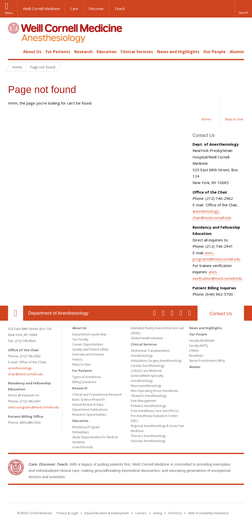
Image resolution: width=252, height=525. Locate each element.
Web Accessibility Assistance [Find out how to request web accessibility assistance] (208, 513)
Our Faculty (80, 339)
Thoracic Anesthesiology (148, 436)
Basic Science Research (88, 399)
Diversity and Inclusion (88, 354)
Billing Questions (84, 382)
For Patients (58, 51)
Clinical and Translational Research (97, 394)
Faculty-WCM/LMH (202, 340)
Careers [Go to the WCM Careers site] (141, 513)
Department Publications (90, 409)
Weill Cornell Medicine (41, 8)
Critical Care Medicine (146, 371)
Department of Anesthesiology (58, 313)
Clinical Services (136, 51)
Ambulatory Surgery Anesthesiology (156, 361)
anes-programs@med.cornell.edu (33, 407)
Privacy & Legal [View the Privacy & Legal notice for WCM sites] (67, 513)
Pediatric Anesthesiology (148, 406)
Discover (96, 8)
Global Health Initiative (147, 338)
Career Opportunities (87, 344)
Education (106, 51)
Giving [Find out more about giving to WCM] (157, 513)
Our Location (15, 313)
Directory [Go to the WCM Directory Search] (175, 513)
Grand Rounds (82, 447)
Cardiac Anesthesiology (147, 366)
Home (14, 52)
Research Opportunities (89, 414)
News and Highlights (178, 51)
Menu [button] (9, 13)
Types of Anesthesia (86, 377)
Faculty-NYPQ (198, 345)
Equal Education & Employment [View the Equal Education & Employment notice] (107, 513)
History (77, 359)
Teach (119, 8)
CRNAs (194, 350)
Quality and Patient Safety (90, 349)
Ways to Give (81, 364)
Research (83, 51)
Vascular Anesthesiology (148, 441)
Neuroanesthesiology (146, 386)
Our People (214, 51)
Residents (196, 356)
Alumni (237, 51)
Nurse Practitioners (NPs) (207, 361)
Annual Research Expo (88, 404)
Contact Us (221, 313)
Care (74, 8)
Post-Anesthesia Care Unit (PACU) (154, 411)
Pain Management (143, 401)
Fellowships (80, 432)
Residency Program (86, 427)
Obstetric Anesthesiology (149, 396)
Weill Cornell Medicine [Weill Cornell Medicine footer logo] (126, 495)
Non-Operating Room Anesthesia (154, 391)
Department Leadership (89, 334)
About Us (32, 51)
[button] (243, 9)
